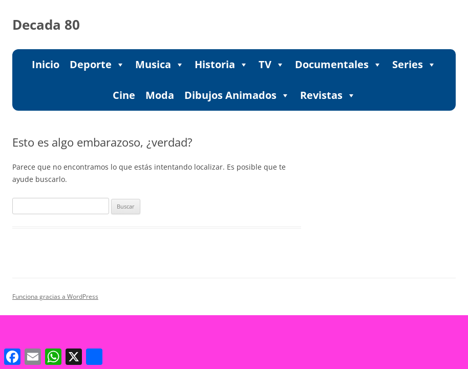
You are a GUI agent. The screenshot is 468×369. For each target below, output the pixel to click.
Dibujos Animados (237, 95)
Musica (159, 64)
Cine (124, 95)
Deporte (97, 64)
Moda (159, 95)
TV (272, 64)
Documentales (338, 64)
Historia (221, 64)
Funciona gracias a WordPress (55, 296)
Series (414, 64)
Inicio (45, 64)
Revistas (328, 95)
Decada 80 (46, 24)
